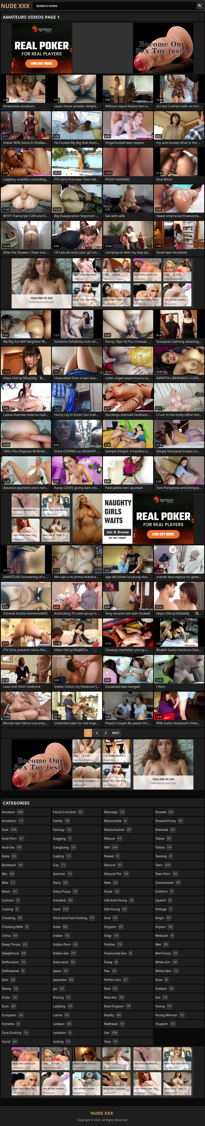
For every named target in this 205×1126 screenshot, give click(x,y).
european (13, 1015)
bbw (9, 883)
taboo (163, 838)
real (111, 989)
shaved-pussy (169, 821)
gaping (62, 856)
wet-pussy (166, 953)
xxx (161, 997)
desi (9, 980)
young (163, 1006)
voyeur (164, 927)
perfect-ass (116, 980)
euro (9, 1006)
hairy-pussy (65, 891)
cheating (12, 918)
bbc (8, 874)
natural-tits (116, 874)
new (111, 883)
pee (110, 971)
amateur (13, 812)
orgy (111, 936)
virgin (163, 918)
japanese (63, 980)
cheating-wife (15, 927)
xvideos (165, 989)
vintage (164, 909)
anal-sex (12, 847)
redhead (114, 1024)
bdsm (10, 891)
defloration (14, 962)
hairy (60, 883)
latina (61, 1015)
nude (112, 891)
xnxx (162, 980)
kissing (62, 997)
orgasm (114, 927)
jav (59, 989)
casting (10, 909)
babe (9, 856)
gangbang (64, 847)
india (60, 927)
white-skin (167, 971)
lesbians (62, 1033)
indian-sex (64, 953)
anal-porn (13, 838)
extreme (11, 1024)
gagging (62, 838)
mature (113, 838)
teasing (164, 856)
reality (113, 1015)
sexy (111, 1042)
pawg (111, 962)
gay (59, 865)
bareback (12, 865)
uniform (164, 891)
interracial (64, 962)
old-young (116, 909)
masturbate (116, 821)
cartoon (11, 900)
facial (10, 1042)
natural (113, 865)
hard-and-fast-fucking (74, 918)
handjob (63, 900)
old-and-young (119, 900)
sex (111, 1033)
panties (113, 944)
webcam (165, 936)
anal (9, 830)
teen (163, 865)
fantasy (62, 830)
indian (61, 936)
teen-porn (166, 874)
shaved (164, 812)
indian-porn (65, 944)
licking (62, 1042)
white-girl (166, 962)
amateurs (13, 821)
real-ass (114, 997)
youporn (165, 1024)
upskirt (163, 900)
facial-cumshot (68, 812)
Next (116, 733)
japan (61, 971)
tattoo (163, 847)
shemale (165, 830)
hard (61, 909)
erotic (10, 997)
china (10, 936)
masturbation (118, 830)
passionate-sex (118, 953)
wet (162, 944)
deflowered (13, 971)
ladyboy (63, 1006)
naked (112, 856)
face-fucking (15, 1033)
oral (111, 918)
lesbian (62, 1024)
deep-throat (15, 944)
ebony (10, 989)
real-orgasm (117, 1006)
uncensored (168, 883)
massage (114, 812)
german (63, 874)
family (61, 821)
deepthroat (14, 953)
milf (111, 847)
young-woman (170, 1015)
